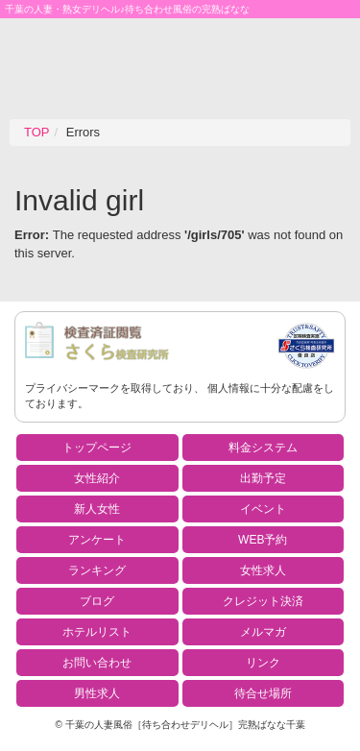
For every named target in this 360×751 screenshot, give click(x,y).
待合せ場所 (263, 693)
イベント (263, 509)
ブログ (97, 601)
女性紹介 (97, 478)
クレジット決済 (263, 601)
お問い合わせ (97, 662)
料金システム (263, 447)
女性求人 (263, 570)
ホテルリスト (97, 632)
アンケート (97, 539)
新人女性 (97, 509)
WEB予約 (262, 539)
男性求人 (97, 693)
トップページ (97, 447)
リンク (263, 662)
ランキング (97, 570)
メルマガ (263, 632)
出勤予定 (263, 478)
